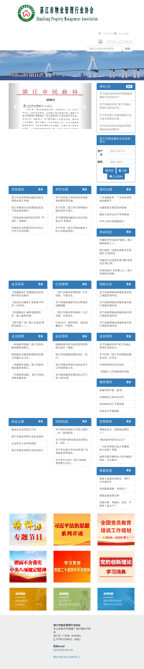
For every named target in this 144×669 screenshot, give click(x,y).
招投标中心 (64, 30)
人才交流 (81, 30)
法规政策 (29, 30)
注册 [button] (123, 170)
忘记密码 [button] (116, 176)
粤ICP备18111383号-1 (66, 656)
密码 (100, 161)
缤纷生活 (29, 39)
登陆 (109, 170)
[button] (15, 106)
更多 (129, 86)
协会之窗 (115, 30)
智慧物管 (12, 39)
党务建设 (12, 30)
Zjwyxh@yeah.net (63, 649)
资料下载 (98, 30)
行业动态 (46, 30)
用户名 (100, 153)
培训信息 (131, 30)
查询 (127, 48)
